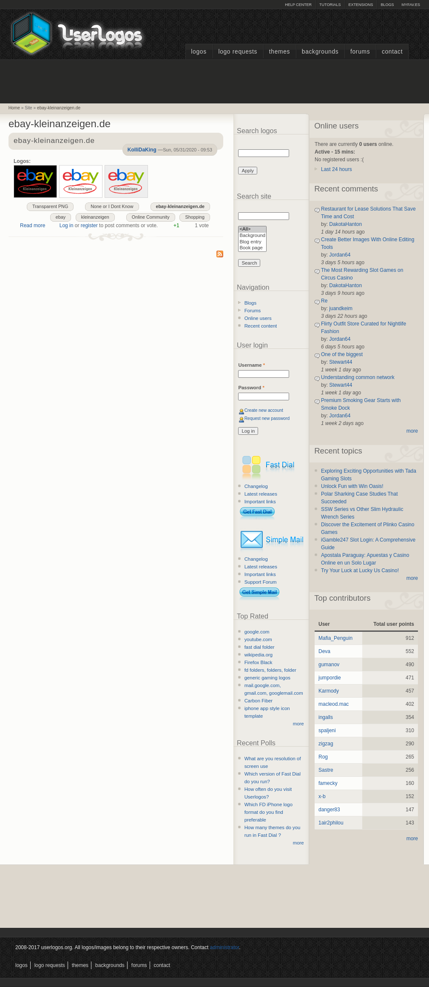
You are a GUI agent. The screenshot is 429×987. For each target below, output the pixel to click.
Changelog (256, 486)
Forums (360, 51)
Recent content (260, 325)
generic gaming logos (267, 677)
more (298, 723)
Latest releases (260, 493)
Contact (392, 51)
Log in (67, 225)
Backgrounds (320, 51)
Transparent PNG (50, 206)
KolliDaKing (142, 150)
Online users (258, 318)
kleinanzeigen (95, 217)
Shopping (195, 217)
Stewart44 (340, 362)
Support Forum (260, 582)
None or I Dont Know (112, 206)
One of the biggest (342, 354)
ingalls (325, 717)
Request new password (267, 418)
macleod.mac (333, 704)
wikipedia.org (258, 654)
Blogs (387, 5)
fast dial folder (259, 647)
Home (14, 108)
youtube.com (258, 639)
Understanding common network (358, 377)
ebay (60, 217)
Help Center (298, 5)
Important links (260, 501)
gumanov (328, 665)
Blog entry (252, 242)
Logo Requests (237, 51)
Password (251, 387)
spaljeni (327, 730)
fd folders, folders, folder (270, 670)
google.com (257, 631)
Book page (252, 248)
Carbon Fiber (258, 700)
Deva (324, 651)
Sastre (325, 770)
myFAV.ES (410, 5)
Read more (32, 225)
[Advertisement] (214, 80)
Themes (279, 51)
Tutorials (330, 5)
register (89, 225)
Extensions (360, 5)
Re (324, 301)
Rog (323, 757)
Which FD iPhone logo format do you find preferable (268, 812)
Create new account (263, 410)
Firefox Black (258, 662)
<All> (252, 229)
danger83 (329, 810)
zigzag (325, 744)
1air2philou (331, 823)
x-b (322, 796)
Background (252, 236)
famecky (328, 783)
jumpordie (329, 678)
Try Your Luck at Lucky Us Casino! (360, 570)
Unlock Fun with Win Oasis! (352, 486)
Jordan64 (339, 255)
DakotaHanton (345, 224)
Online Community (151, 217)
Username (251, 365)
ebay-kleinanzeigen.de (58, 108)
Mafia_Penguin (335, 638)
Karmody (328, 691)
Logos (198, 51)
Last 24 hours (336, 169)
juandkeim (340, 308)
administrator (224, 947)
